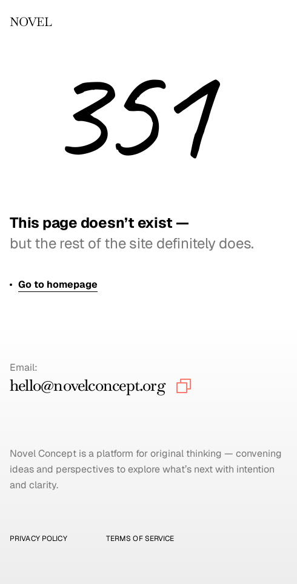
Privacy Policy (38, 538)
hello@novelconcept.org (87, 385)
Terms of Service (140, 538)
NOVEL (31, 22)
